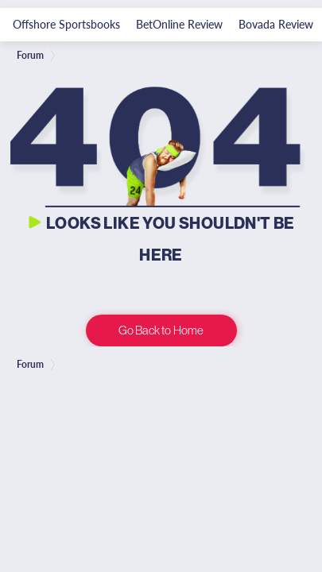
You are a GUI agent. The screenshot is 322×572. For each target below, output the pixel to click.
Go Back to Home (161, 330)
